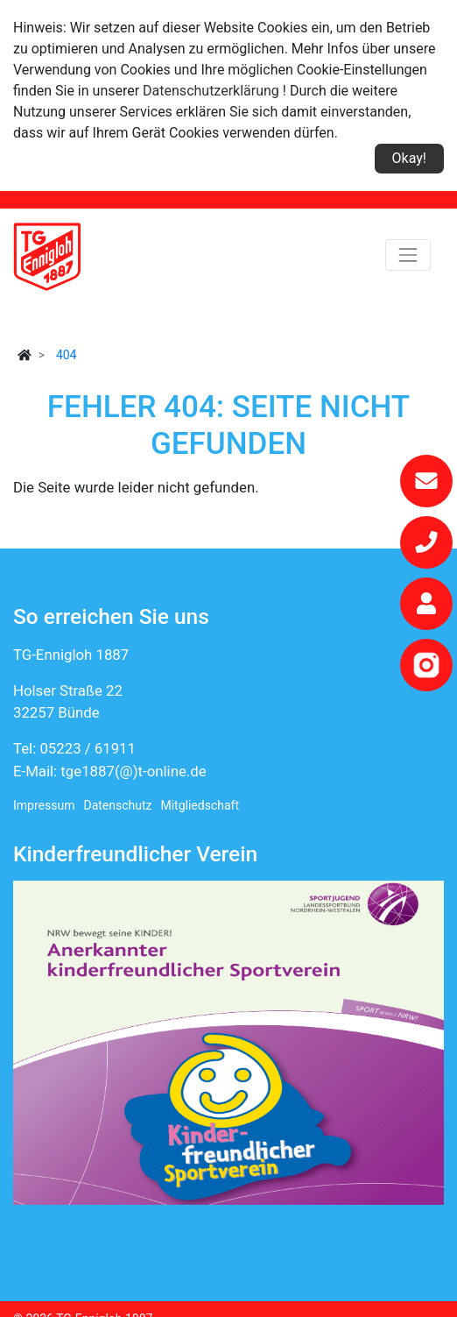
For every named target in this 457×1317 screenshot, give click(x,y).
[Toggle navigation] (408, 255)
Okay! (409, 158)
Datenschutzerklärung (211, 90)
